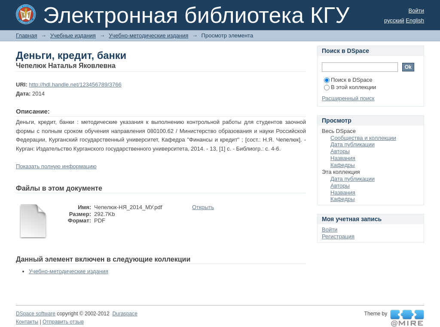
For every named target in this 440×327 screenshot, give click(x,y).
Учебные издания (73, 35)
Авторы (340, 151)
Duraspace (124, 314)
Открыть (203, 207)
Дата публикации (352, 144)
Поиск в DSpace (348, 80)
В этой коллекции (350, 87)
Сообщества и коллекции (363, 138)
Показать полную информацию (56, 166)
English (415, 20)
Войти (416, 10)
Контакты (27, 322)
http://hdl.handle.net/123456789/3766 (75, 84)
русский (394, 20)
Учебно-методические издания (148, 35)
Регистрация (338, 236)
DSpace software (35, 314)
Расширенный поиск (348, 98)
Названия (342, 158)
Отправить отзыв (63, 322)
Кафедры (342, 165)
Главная (26, 35)
